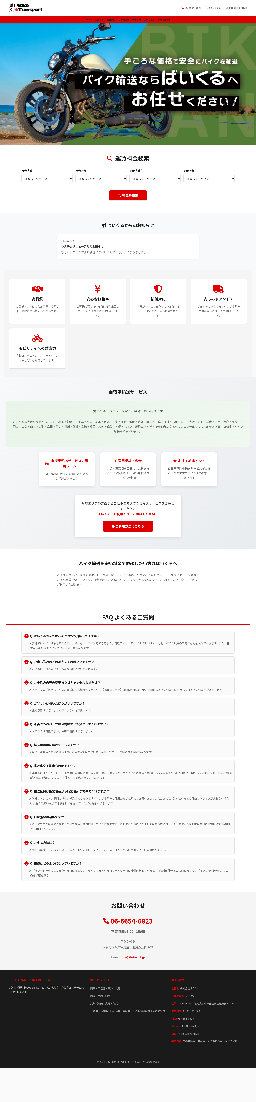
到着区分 (188, 173)
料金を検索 (128, 198)
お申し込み (169, 21)
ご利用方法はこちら (126, 529)
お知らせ (76, 21)
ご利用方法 (122, 21)
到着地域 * (135, 173)
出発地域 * (27, 173)
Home (56, 21)
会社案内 (99, 21)
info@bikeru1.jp (133, 991)
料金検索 (146, 21)
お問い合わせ (196, 21)
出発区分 (80, 173)
